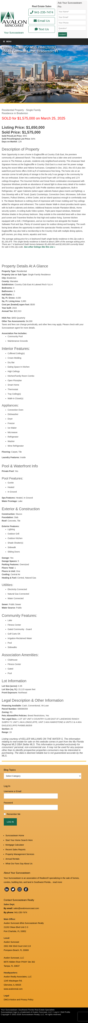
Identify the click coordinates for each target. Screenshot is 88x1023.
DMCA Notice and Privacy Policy (18, 999)
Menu (7, 42)
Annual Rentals (12, 859)
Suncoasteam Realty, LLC (33, 1014)
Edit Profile (65, 1012)
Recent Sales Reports (15, 849)
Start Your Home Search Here (19, 840)
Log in (56, 1012)
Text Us (42, 29)
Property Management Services (20, 854)
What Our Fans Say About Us (19, 863)
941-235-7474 (41, 12)
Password (8, 803)
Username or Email (12, 791)
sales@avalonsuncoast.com (26, 908)
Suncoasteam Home (15, 835)
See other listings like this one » (39, 247)
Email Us (42, 20)
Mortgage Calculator (15, 845)
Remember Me (13, 814)
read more (57, 882)
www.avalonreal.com (13, 989)
